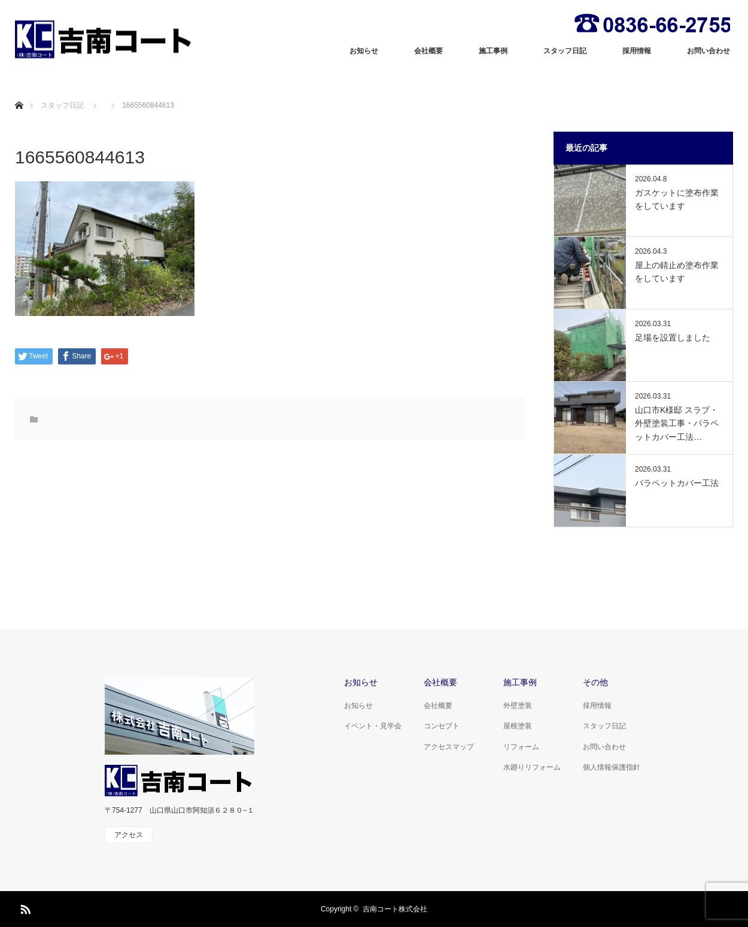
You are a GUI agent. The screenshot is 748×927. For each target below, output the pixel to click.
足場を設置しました (672, 337)
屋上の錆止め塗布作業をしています (677, 271)
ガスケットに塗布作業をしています (677, 199)
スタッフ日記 (564, 51)
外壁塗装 (517, 705)
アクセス (128, 835)
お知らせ (363, 51)
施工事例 (493, 51)
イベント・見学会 (373, 726)
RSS (24, 907)
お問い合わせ (708, 51)
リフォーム (521, 747)
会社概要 (428, 51)
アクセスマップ (449, 747)
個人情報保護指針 (611, 767)
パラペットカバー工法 (677, 483)
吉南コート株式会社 (395, 909)
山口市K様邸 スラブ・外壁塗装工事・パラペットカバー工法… (677, 423)
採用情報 (636, 51)
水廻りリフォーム (532, 767)
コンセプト (442, 726)
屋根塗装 (517, 726)
